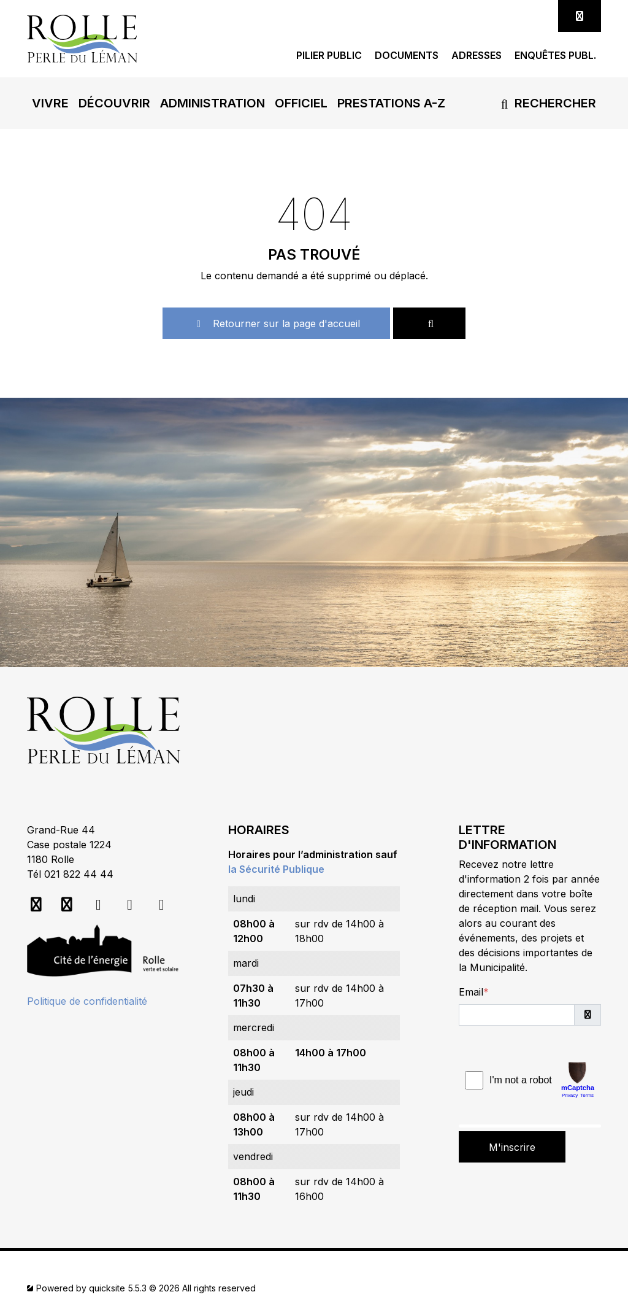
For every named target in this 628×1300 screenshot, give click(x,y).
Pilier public (329, 55)
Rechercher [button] (546, 103)
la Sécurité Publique (276, 869)
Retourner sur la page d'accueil (276, 323)
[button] (50, 103)
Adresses (476, 55)
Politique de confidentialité (87, 1001)
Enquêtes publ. (555, 55)
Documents (406, 55)
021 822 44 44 (78, 874)
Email (471, 992)
